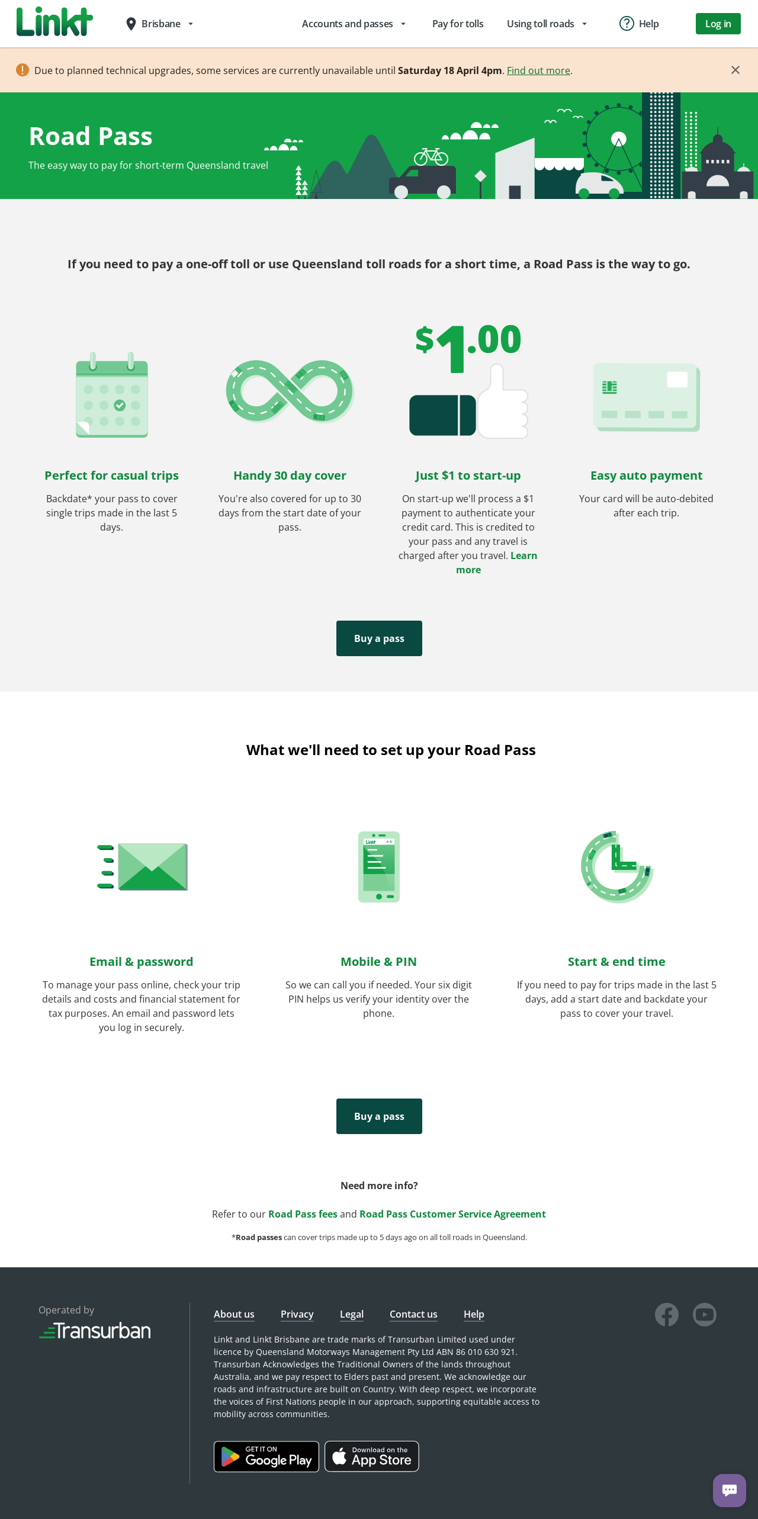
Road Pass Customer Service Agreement (452, 1214)
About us (234, 1314)
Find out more (538, 70)
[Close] (735, 70)
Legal (352, 1314)
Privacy (297, 1314)
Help (474, 1314)
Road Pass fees (303, 1214)
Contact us (414, 1314)
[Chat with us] (729, 1490)
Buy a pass (379, 638)
